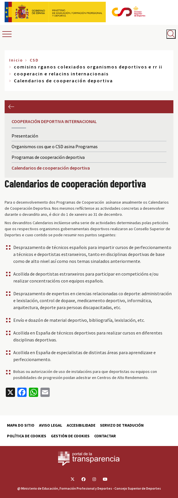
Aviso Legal (50, 425)
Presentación (25, 136)
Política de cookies (26, 435)
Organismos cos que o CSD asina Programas (55, 146)
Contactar (105, 435)
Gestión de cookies (70, 435)
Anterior (11, 106)
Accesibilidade (81, 425)
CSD (34, 60)
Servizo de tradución (122, 425)
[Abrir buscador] (171, 34)
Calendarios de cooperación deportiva (51, 168)
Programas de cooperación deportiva (48, 157)
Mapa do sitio (20, 425)
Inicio (16, 60)
